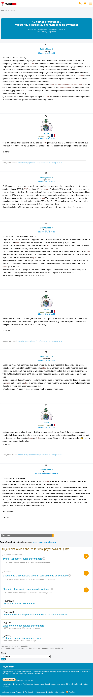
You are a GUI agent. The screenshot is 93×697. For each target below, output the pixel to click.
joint (88, 251)
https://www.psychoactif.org (43, 684)
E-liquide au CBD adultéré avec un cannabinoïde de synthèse (35, 575)
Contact (62, 692)
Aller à (26, 656)
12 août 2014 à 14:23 (46, 427)
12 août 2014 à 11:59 (46, 314)
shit (43, 198)
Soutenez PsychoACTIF (17, 680)
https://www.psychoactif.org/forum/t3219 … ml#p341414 (40, 163)
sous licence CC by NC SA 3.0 (67, 684)
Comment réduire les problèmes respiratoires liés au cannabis (35, 614)
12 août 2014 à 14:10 (46, 360)
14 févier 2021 (34, 579)
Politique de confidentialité (43, 692)
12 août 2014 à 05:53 (46, 232)
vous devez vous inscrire (44, 542)
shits (44, 368)
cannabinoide (65, 88)
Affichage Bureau (8, 692)
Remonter (6, 535)
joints (49, 245)
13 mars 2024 (33, 593)
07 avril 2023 (34, 562)
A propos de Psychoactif (24, 692)
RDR (25, 91)
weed (17, 242)
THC (33, 64)
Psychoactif (5, 646)
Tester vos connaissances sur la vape (22, 638)
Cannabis (13, 11)
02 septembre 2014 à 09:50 (46, 474)
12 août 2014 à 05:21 (46, 182)
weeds (46, 189)
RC (37, 438)
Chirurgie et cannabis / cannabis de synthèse (26, 589)
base (52, 85)
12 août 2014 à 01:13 (46, 53)
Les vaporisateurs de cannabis (18, 603)
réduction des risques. (36, 673)
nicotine (79, 76)
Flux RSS (71, 692)
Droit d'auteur (7, 684)
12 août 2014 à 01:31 (46, 138)
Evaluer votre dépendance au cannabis (23, 625)
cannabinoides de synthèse (70, 85)
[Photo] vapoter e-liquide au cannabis (22, 558)
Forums (4, 11)
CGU (56, 692)
